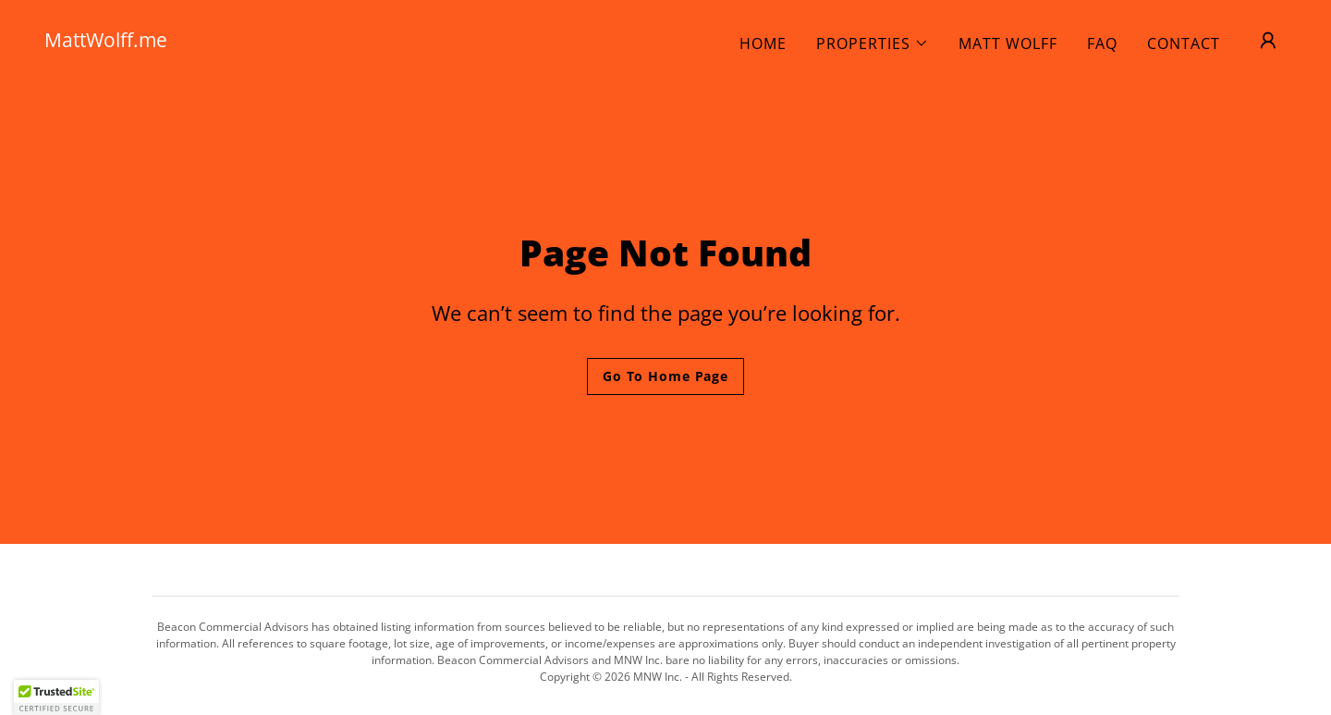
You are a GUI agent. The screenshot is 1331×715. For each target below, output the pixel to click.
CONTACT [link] (1183, 43)
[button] (872, 43)
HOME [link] (763, 43)
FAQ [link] (1102, 43)
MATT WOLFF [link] (1008, 43)
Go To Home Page (665, 376)
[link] (218, 41)
